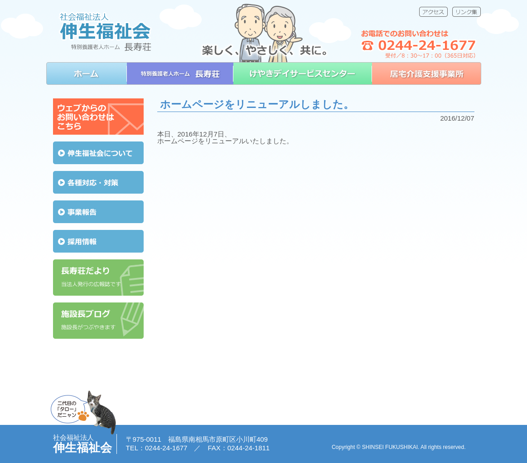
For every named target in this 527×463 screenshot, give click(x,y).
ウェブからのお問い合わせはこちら (98, 116)
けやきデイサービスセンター (302, 73)
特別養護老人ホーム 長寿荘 (180, 73)
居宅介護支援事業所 (426, 73)
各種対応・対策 (98, 182)
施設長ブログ (98, 320)
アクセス (433, 12)
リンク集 (466, 12)
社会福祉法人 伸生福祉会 (105, 31)
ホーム (86, 73)
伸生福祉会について (98, 152)
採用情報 (98, 241)
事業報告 (98, 211)
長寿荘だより (98, 277)
